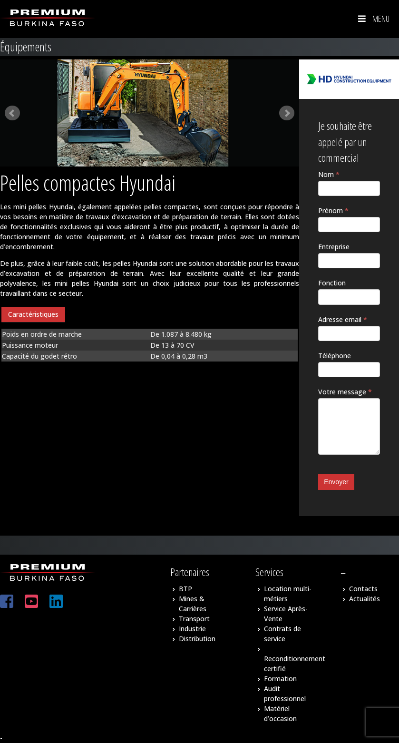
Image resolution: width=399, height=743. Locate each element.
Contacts (363, 588)
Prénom (333, 210)
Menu (372, 18)
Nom (329, 174)
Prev (12, 113)
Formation (280, 678)
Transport (194, 618)
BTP (185, 588)
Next (286, 113)
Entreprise (334, 246)
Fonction (332, 282)
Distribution (197, 638)
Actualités (364, 598)
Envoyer (336, 482)
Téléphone (334, 355)
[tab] (33, 315)
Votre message (345, 391)
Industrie (192, 628)
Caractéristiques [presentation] (33, 314)
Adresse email (342, 319)
